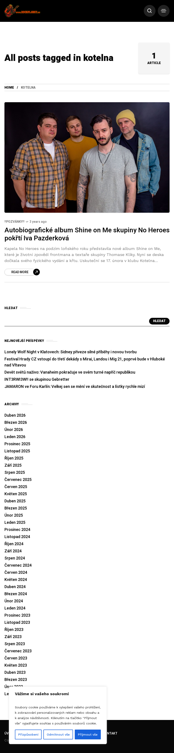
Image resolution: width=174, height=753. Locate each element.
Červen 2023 (15, 659)
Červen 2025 (15, 488)
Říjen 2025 (13, 459)
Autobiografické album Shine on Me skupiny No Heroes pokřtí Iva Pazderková (87, 235)
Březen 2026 (15, 423)
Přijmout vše (87, 734)
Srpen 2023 (14, 645)
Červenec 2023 (18, 652)
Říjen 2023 (13, 630)
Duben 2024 (15, 588)
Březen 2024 (15, 595)
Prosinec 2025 (17, 445)
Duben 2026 (15, 416)
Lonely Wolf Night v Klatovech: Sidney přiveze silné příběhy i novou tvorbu (70, 353)
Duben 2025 (15, 502)
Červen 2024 (15, 573)
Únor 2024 (13, 602)
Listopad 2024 (17, 538)
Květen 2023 (15, 666)
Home (9, 88)
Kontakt (110, 733)
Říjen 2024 (13, 545)
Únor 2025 (13, 516)
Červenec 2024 (18, 566)
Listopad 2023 (17, 623)
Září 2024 (13, 552)
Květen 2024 (15, 580)
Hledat (159, 322)
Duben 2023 (15, 673)
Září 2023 (13, 637)
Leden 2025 (14, 523)
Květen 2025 (15, 495)
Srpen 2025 (14, 473)
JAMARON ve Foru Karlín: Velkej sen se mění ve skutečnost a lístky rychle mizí (74, 387)
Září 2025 (13, 466)
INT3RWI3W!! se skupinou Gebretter (36, 380)
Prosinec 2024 (17, 530)
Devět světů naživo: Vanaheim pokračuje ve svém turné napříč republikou (69, 373)
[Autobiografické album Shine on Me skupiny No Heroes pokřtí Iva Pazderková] (22, 272)
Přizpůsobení (28, 734)
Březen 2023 (15, 680)
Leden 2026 (14, 438)
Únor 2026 (13, 430)
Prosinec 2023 (17, 616)
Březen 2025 (15, 509)
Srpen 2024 (14, 559)
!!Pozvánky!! (14, 222)
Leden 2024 (14, 609)
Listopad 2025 (17, 452)
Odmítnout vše (58, 734)
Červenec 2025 (18, 480)
